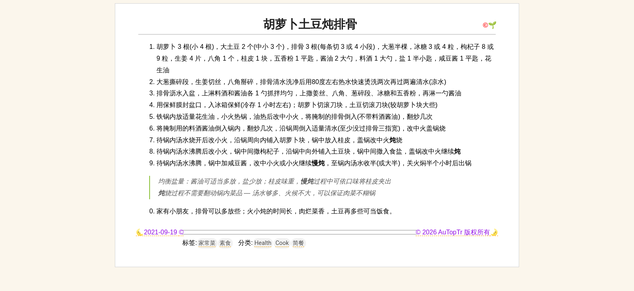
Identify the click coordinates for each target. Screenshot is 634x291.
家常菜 (207, 243)
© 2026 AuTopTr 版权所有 (453, 232)
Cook (282, 243)
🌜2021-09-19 (157, 232)
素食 (225, 243)
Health (262, 243)
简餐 (298, 243)
